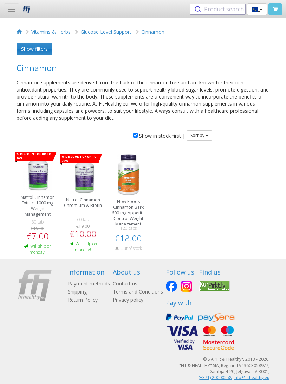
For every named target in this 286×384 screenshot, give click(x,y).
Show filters (34, 48)
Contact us (125, 283)
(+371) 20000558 (215, 377)
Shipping (77, 291)
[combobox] (218, 9)
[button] (257, 9)
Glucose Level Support (105, 32)
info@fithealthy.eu (251, 377)
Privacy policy (128, 299)
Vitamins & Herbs (51, 32)
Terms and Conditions (138, 291)
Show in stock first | (159, 135)
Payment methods (89, 283)
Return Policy (83, 299)
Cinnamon (152, 32)
